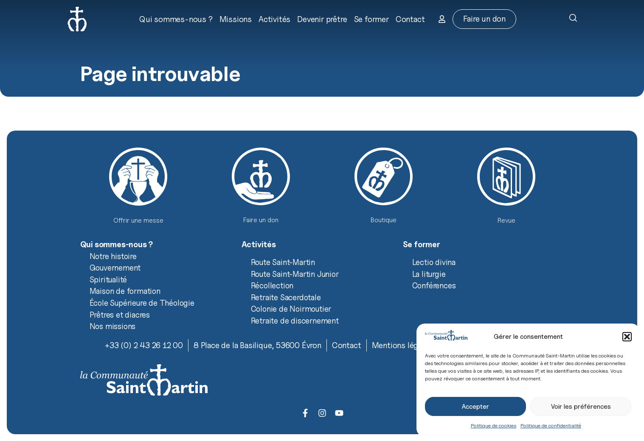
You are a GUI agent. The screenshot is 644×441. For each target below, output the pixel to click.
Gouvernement (115, 267)
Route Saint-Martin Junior (295, 274)
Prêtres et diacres (120, 314)
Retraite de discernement (295, 320)
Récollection (272, 285)
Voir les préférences (581, 406)
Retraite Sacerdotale (286, 297)
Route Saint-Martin (283, 262)
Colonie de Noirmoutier (291, 308)
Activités (274, 19)
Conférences (434, 285)
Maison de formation (125, 291)
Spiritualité (108, 279)
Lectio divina (434, 262)
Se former (371, 19)
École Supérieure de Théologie (142, 302)
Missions (235, 19)
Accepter (475, 406)
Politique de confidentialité (550, 425)
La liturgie (429, 274)
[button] (627, 336)
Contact (410, 19)
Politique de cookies (493, 425)
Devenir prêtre (322, 19)
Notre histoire (113, 256)
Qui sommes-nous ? (176, 19)
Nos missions (113, 326)
